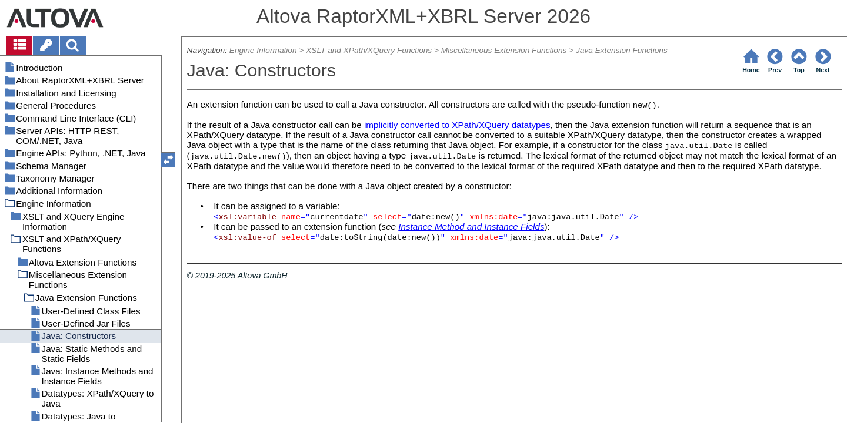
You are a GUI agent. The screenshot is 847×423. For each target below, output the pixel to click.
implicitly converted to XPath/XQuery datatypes (457, 125)
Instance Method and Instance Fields (471, 226)
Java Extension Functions (622, 50)
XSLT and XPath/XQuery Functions (369, 50)
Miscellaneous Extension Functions (504, 50)
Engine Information (263, 50)
